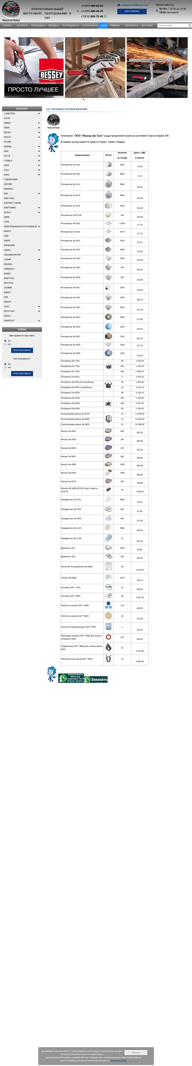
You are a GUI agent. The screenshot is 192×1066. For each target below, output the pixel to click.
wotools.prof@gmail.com (134, 5)
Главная (7, 25)
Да (9, 341)
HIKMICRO (8, 189)
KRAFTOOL (9, 278)
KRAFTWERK (10, 207)
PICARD (7, 142)
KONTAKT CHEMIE (12, 203)
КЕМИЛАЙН (9, 245)
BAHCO (7, 231)
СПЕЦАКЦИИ (37, 25)
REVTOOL (8, 283)
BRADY (7, 292)
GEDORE (8, 184)
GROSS (7, 316)
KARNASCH (9, 269)
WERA (7, 127)
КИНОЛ (7, 302)
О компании (89, 25)
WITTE (7, 156)
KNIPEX (7, 123)
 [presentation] (11, 66)
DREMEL (8, 146)
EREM (6, 217)
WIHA (6, 165)
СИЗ (103, 25)
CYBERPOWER (10, 179)
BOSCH (7, 212)
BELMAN (8, 264)
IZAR (6, 236)
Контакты (130, 25)
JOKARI (7, 259)
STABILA (8, 160)
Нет (9, 344)
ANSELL (7, 250)
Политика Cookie (118, 1060)
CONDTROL (9, 113)
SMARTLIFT (9, 320)
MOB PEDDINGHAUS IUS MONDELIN (20, 226)
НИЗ (6, 297)
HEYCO (7, 137)
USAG (6, 306)
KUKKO (7, 273)
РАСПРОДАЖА (69, 25)
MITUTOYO (9, 311)
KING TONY (9, 198)
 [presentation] (181, 66)
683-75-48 (92, 16)
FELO (6, 170)
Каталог (21, 25)
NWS (6, 151)
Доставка (147, 25)
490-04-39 (92, 11)
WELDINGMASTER (12, 255)
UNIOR (7, 240)
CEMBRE (8, 287)
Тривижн (115, 25)
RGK (6, 193)
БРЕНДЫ (53, 25)
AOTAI (7, 118)
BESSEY (7, 132)
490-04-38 (92, 5)
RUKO (6, 175)
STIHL (6, 222)
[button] (80, 99)
